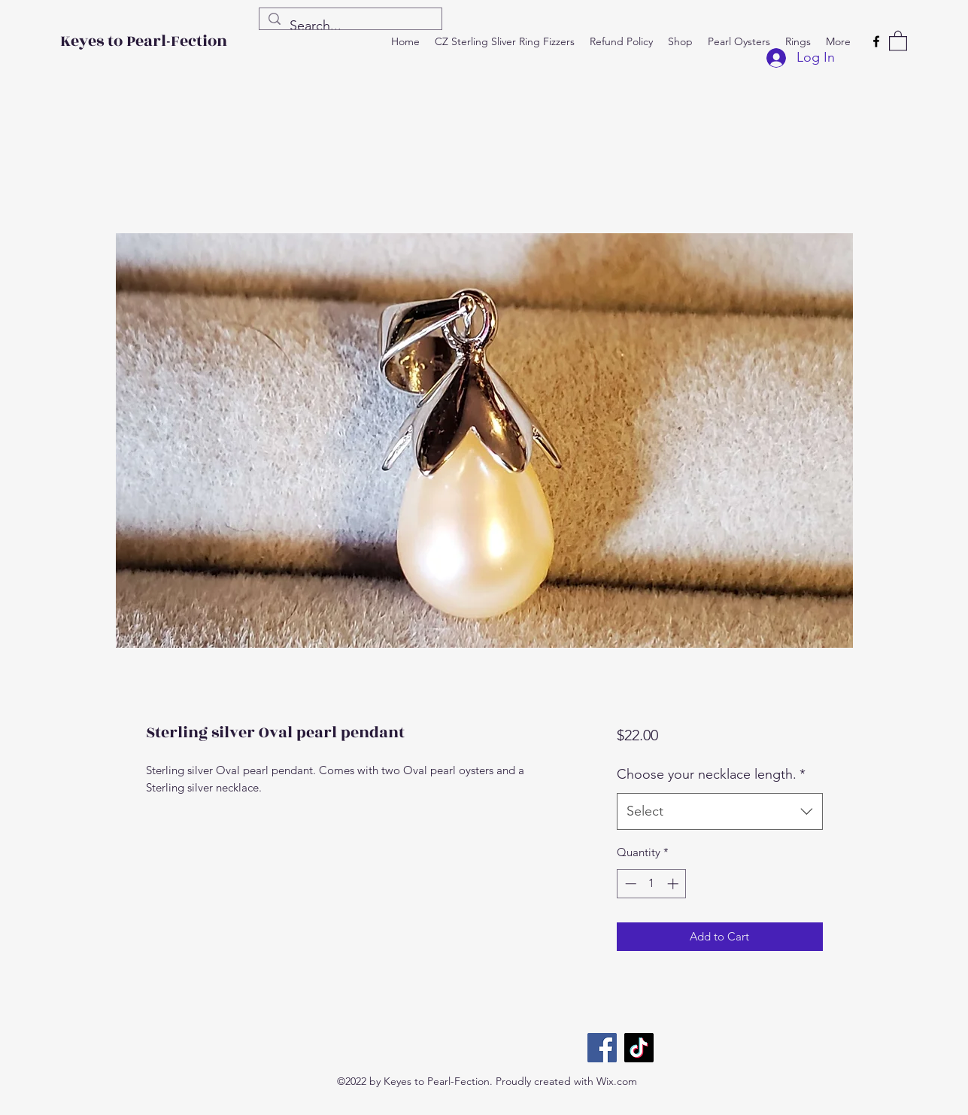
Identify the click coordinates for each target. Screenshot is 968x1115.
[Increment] (674, 884)
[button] (898, 40)
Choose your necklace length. (711, 774)
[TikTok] (639, 1047)
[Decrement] (629, 884)
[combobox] (719, 812)
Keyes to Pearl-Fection (143, 41)
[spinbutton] (651, 884)
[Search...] (350, 26)
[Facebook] (876, 41)
